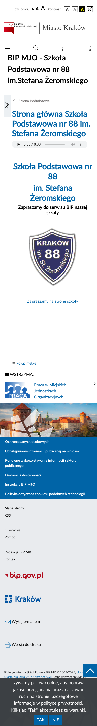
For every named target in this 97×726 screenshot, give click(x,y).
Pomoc (10, 537)
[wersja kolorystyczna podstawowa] (67, 9)
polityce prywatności (61, 703)
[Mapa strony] (63, 49)
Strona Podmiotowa (34, 101)
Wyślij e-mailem (22, 622)
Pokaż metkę (26, 363)
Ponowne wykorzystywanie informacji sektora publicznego (40, 463)
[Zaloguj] (91, 49)
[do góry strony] (90, 670)
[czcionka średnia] (37, 9)
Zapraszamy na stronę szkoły (52, 301)
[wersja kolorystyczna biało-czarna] (75, 9)
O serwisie (12, 530)
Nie (55, 720)
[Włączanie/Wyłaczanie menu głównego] (7, 49)
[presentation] (94, 384)
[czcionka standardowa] (32, 9)
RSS (8, 515)
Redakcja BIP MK (18, 552)
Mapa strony (14, 508)
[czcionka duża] (43, 8)
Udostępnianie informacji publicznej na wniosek (42, 451)
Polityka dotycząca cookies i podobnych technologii (45, 494)
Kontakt (11, 559)
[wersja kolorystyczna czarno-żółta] (82, 9)
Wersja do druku (23, 645)
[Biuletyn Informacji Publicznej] (48, 578)
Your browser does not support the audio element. (49, 144)
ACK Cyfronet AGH (39, 676)
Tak (41, 720)
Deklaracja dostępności (23, 475)
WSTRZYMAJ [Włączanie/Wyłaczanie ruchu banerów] (20, 374)
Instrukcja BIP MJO (20, 484)
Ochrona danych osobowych (27, 442)
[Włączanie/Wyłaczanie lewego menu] (7, 106)
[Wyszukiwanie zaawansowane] (35, 48)
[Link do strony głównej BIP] (48, 28)
